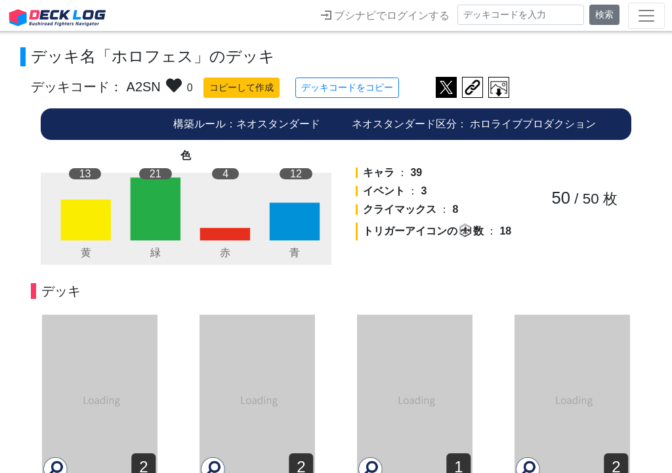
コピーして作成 (241, 87)
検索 (604, 14)
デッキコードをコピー (347, 87)
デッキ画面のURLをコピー (472, 87)
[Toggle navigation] (646, 16)
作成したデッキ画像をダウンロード (498, 87)
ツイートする (446, 87)
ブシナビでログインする (385, 15)
